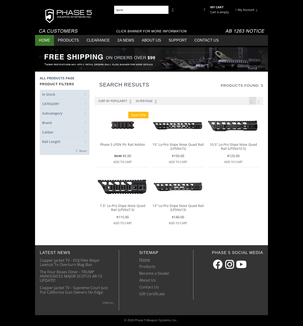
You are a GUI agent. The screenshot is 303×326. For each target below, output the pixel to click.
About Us (151, 40)
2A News (125, 40)
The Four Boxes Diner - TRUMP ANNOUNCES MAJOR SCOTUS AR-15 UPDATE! (71, 276)
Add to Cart (122, 162)
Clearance (98, 40)
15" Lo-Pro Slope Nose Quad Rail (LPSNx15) (178, 147)
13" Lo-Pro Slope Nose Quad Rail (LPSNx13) (178, 208)
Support (178, 40)
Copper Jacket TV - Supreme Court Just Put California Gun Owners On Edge (74, 290)
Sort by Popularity (114, 101)
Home (44, 40)
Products (68, 40)
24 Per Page (146, 101)
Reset (83, 151)
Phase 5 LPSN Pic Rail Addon (122, 145)
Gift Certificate (152, 294)
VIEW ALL (108, 303)
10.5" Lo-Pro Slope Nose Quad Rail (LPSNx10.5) (233, 147)
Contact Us (206, 40)
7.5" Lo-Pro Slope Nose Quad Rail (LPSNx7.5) (122, 208)
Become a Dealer (154, 273)
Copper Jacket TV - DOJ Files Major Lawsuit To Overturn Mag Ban (70, 262)
